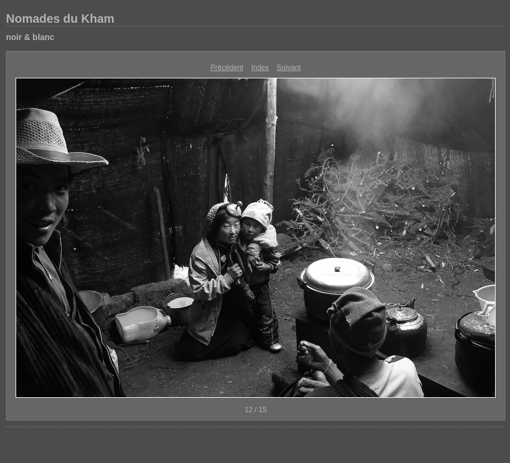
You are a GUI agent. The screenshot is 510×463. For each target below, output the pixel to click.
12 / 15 (256, 410)
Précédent (227, 67)
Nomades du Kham (60, 18)
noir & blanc (30, 37)
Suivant (288, 67)
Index (260, 67)
